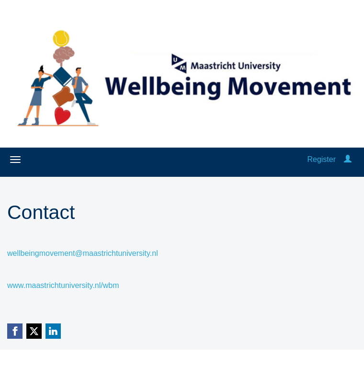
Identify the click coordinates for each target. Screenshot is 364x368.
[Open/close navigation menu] (15, 159)
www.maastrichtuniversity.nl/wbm (63, 285)
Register (321, 159)
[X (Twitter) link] (34, 331)
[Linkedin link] (53, 331)
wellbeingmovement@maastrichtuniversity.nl (82, 253)
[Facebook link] (15, 331)
